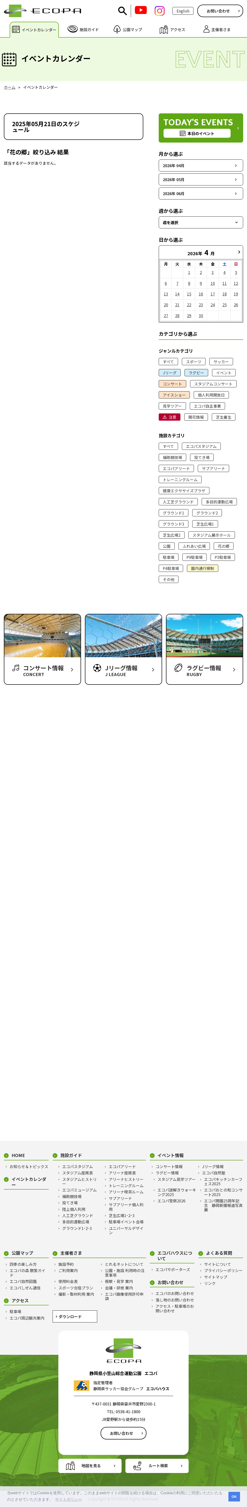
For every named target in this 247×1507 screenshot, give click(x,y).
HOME (18, 1155)
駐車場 (168, 557)
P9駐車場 (194, 557)
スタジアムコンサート (213, 384)
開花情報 (196, 417)
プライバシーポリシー (223, 1270)
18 (224, 294)
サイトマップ (215, 1277)
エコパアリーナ (176, 468)
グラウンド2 (207, 513)
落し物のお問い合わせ (175, 1300)
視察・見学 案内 (119, 1281)
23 (201, 305)
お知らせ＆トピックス (29, 1166)
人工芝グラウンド (178, 502)
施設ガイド (71, 1155)
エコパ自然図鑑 (23, 1281)
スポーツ (193, 361)
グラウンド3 (173, 524)
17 (213, 294)
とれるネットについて (124, 1264)
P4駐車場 (171, 568)
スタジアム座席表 (77, 1173)
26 (236, 305)
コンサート (172, 384)
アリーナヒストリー (126, 1179)
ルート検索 (158, 1465)
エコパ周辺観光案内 (27, 1318)
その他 (168, 579)
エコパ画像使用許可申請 (124, 1296)
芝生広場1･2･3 (122, 1215)
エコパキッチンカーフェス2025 (223, 1181)
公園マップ (22, 1253)
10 (213, 283)
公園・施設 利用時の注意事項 (124, 1272)
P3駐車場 (223, 557)
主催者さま (71, 1253)
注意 (172, 417)
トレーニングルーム (180, 479)
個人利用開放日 (211, 395)
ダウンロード (70, 1316)
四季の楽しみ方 (23, 1264)
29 (189, 315)
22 (189, 305)
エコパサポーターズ (173, 1269)
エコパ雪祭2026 (171, 1201)
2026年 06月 (174, 193)
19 (236, 294)
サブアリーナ (213, 468)
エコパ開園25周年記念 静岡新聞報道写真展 (223, 1205)
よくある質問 (219, 1253)
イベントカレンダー (29, 1181)
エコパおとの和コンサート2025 (223, 1192)
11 (224, 283)
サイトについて (217, 1264)
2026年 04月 (174, 165)
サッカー (221, 361)
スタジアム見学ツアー (177, 1179)
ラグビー (196, 373)
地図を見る (91, 1465)
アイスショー (174, 395)
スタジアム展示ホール (211, 535)
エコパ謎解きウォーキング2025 (177, 1192)
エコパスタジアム (201, 446)
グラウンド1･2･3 (77, 1228)
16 (201, 294)
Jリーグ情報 (213, 1166)
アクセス (20, 1300)
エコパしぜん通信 (25, 1288)
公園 (167, 546)
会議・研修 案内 (119, 1288)
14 (177, 294)
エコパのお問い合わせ (175, 1293)
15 (189, 294)
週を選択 (170, 222)
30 (201, 315)
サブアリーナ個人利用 (126, 1206)
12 (236, 283)
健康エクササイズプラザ (184, 490)
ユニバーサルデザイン (126, 1230)
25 (224, 305)
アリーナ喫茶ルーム (126, 1192)
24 (213, 305)
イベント (224, 373)
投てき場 (202, 457)
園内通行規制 (202, 568)
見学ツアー (172, 406)
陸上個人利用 (73, 1209)
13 (166, 294)
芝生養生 (223, 417)
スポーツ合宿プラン (75, 1288)
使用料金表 (68, 1281)
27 (166, 315)
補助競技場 (172, 457)
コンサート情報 (169, 1166)
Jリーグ (170, 373)
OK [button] (234, 1497)
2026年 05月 (174, 179)
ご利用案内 (68, 1270)
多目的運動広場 (219, 502)
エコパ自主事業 (207, 406)
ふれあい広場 (194, 546)
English (183, 11)
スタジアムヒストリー (79, 1181)
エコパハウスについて (175, 1255)
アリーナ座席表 (122, 1173)
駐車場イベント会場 (126, 1221)
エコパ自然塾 (213, 1173)
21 (177, 305)
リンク (210, 1283)
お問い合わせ (218, 11)
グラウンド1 (173, 513)
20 (166, 305)
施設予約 (66, 1264)
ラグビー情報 (167, 1173)
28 (177, 315)
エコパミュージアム (79, 1190)
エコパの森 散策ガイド (27, 1272)
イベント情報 (171, 1155)
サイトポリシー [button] (68, 1499)
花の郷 (223, 546)
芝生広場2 (171, 535)
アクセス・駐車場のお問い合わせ (175, 1308)
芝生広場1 (205, 524)
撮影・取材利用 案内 (76, 1294)
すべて (168, 361)
